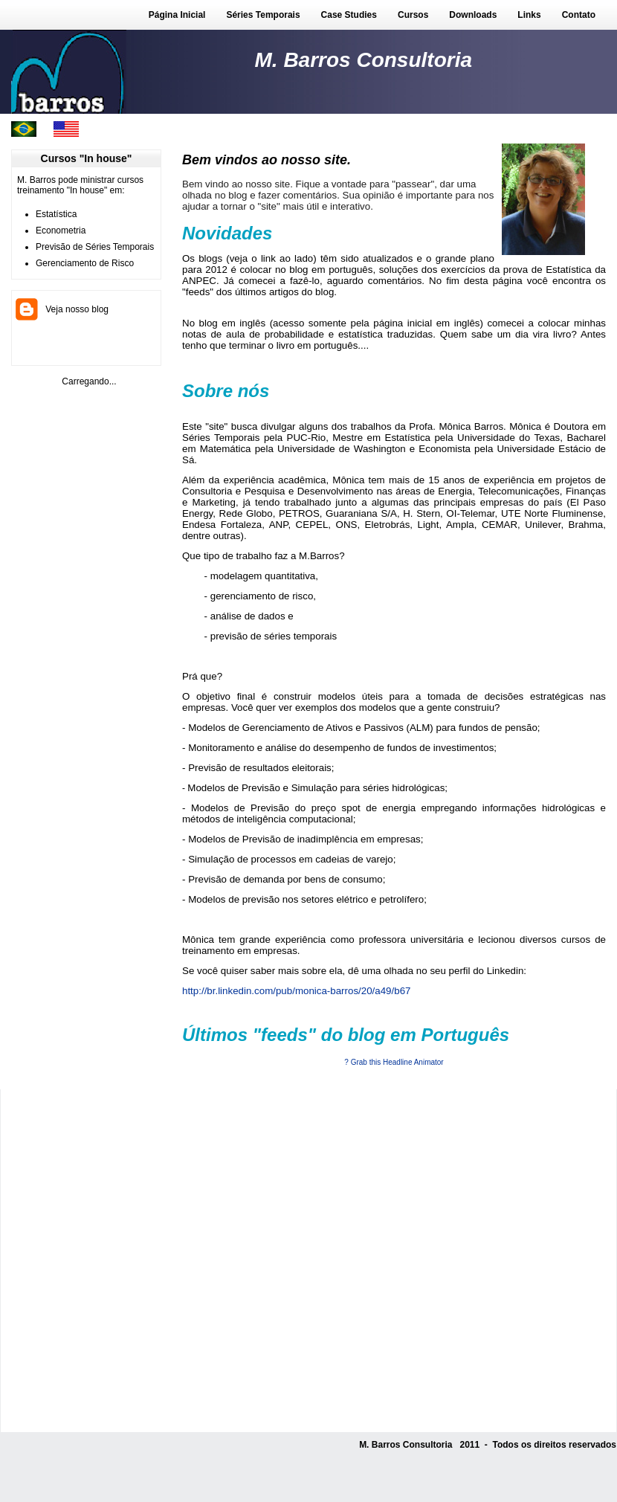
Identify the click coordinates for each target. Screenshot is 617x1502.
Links (528, 15)
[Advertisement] (171, 1260)
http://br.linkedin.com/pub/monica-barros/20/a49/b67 (296, 990)
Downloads (473, 15)
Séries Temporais (263, 15)
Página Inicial (177, 15)
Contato (578, 15)
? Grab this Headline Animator (393, 1062)
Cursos (413, 15)
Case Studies (349, 15)
